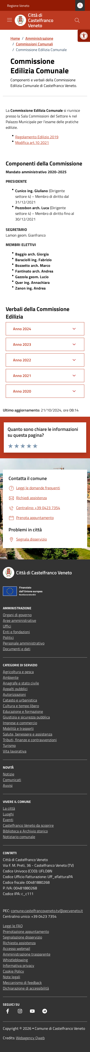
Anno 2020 (22, 391)
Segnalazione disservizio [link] (22, 937)
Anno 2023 (22, 344)
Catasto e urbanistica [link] (20, 700)
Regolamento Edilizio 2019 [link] (36, 137)
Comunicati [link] (12, 780)
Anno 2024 (22, 329)
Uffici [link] (7, 626)
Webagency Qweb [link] (30, 1038)
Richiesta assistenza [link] (19, 943)
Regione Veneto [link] (18, 5)
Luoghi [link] (8, 814)
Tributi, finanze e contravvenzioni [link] (30, 740)
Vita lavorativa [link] (14, 751)
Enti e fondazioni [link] (16, 632)
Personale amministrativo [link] (23, 643)
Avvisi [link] (8, 785)
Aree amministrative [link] (19, 620)
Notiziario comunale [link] (19, 837)
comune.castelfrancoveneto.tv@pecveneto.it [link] (47, 910)
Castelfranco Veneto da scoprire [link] (28, 825)
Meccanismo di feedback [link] (22, 982)
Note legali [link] (11, 977)
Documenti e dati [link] (16, 649)
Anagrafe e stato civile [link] (21, 683)
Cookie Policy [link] (13, 971)
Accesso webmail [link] (16, 948)
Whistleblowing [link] (15, 960)
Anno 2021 (22, 375)
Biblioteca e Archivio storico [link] (25, 831)
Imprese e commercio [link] (20, 723)
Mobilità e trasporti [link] (18, 728)
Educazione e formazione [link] (23, 711)
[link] (84, 36)
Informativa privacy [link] (18, 965)
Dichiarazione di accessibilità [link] (26, 988)
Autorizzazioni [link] (14, 694)
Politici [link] (8, 637)
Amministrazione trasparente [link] (26, 954)
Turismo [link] (9, 745)
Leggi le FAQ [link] (13, 926)
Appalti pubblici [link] (15, 689)
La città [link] (9, 808)
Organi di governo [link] (17, 615)
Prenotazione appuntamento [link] (26, 931)
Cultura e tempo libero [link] (21, 706)
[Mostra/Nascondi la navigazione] (9, 20)
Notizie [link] (8, 774)
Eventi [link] (8, 820)
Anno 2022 (22, 360)
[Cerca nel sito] (77, 20)
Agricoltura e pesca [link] (18, 672)
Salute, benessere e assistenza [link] (27, 734)
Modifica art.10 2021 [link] (32, 142)
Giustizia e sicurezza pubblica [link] (26, 717)
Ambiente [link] (11, 677)
